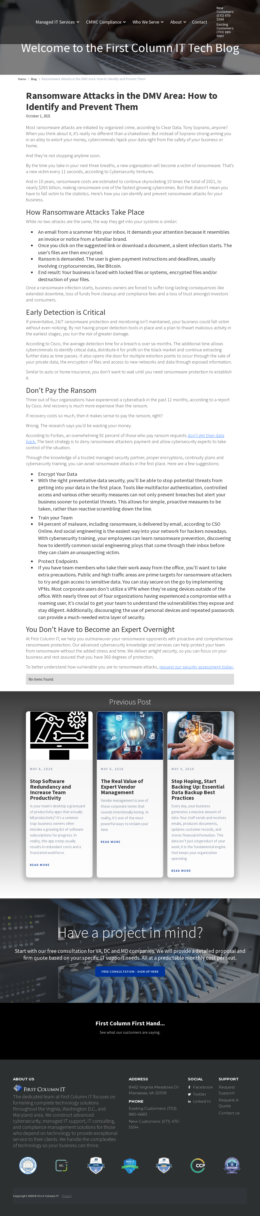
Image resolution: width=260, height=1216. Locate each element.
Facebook (203, 1087)
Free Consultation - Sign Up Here (130, 971)
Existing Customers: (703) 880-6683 (225, 30)
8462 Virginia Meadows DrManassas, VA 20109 (154, 1090)
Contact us (229, 1113)
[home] (26, 22)
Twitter (199, 1094)
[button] (59, 22)
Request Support (227, 1090)
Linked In (202, 1101)
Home (22, 79)
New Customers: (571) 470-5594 (225, 13)
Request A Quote (229, 1103)
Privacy (66, 1196)
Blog (34, 79)
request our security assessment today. (196, 667)
